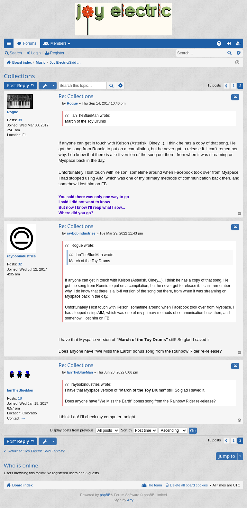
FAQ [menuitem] (221, 44)
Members (58, 43)
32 (20, 264)
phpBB (105, 495)
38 (20, 120)
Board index (22, 485)
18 (20, 398)
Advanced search (238, 53)
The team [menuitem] (154, 485)
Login (36, 53)
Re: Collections (76, 96)
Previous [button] (227, 86)
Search (16, 53)
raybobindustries (21, 256)
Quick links (10, 44)
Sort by (139, 430)
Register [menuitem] (239, 44)
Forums (29, 43)
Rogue (12, 112)
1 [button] (233, 86)
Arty (130, 500)
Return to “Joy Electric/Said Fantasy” (36, 451)
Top (240, 214)
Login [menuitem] (230, 44)
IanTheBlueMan (20, 390)
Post (18, 85)
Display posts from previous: (84, 430)
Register (57, 53)
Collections (19, 76)
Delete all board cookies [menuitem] (189, 485)
